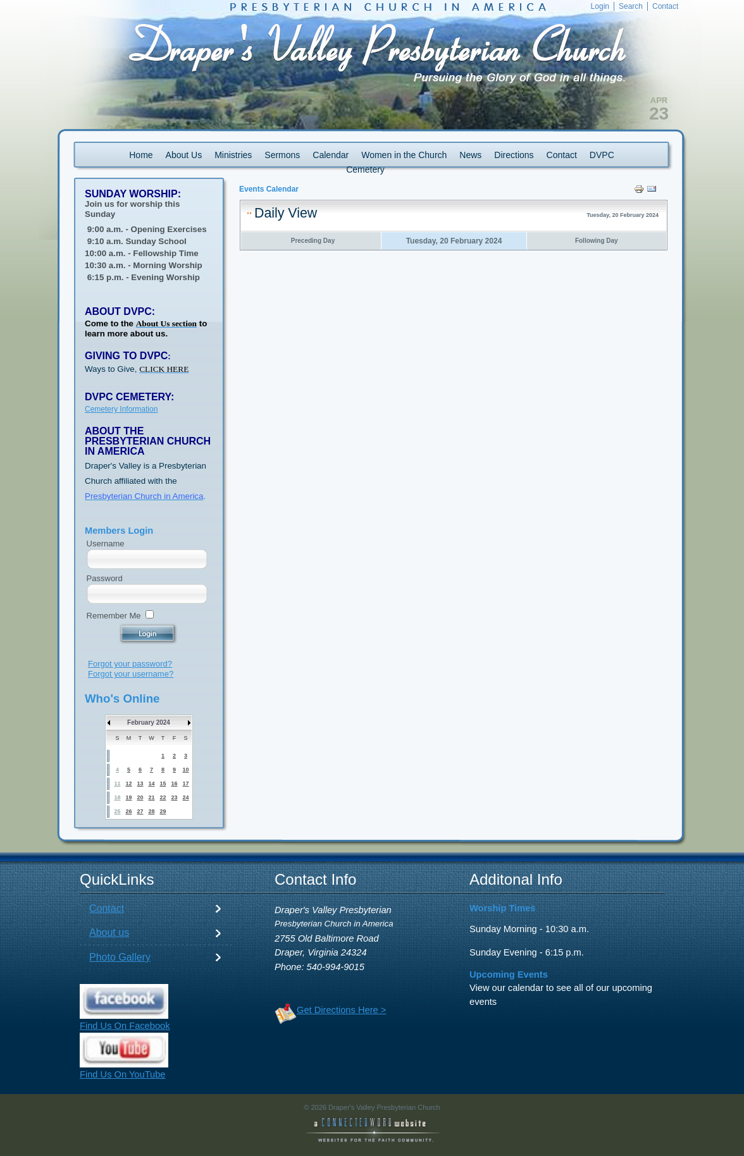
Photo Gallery (120, 957)
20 (140, 797)
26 (128, 811)
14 (151, 783)
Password (105, 578)
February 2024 (148, 722)
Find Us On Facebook (125, 1026)
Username (106, 543)
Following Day (596, 240)
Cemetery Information (121, 409)
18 (117, 797)
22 (162, 797)
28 (151, 811)
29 (162, 811)
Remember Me (114, 615)
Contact (106, 908)
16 (174, 783)
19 (128, 797)
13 (140, 783)
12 (128, 783)
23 (174, 797)
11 (117, 783)
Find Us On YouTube (123, 1074)
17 (185, 783)
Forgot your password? (130, 663)
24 (185, 797)
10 (185, 769)
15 (162, 783)
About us (109, 932)
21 (151, 797)
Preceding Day (313, 240)
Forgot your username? (130, 674)
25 (117, 811)
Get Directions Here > (341, 1010)
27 (140, 811)
